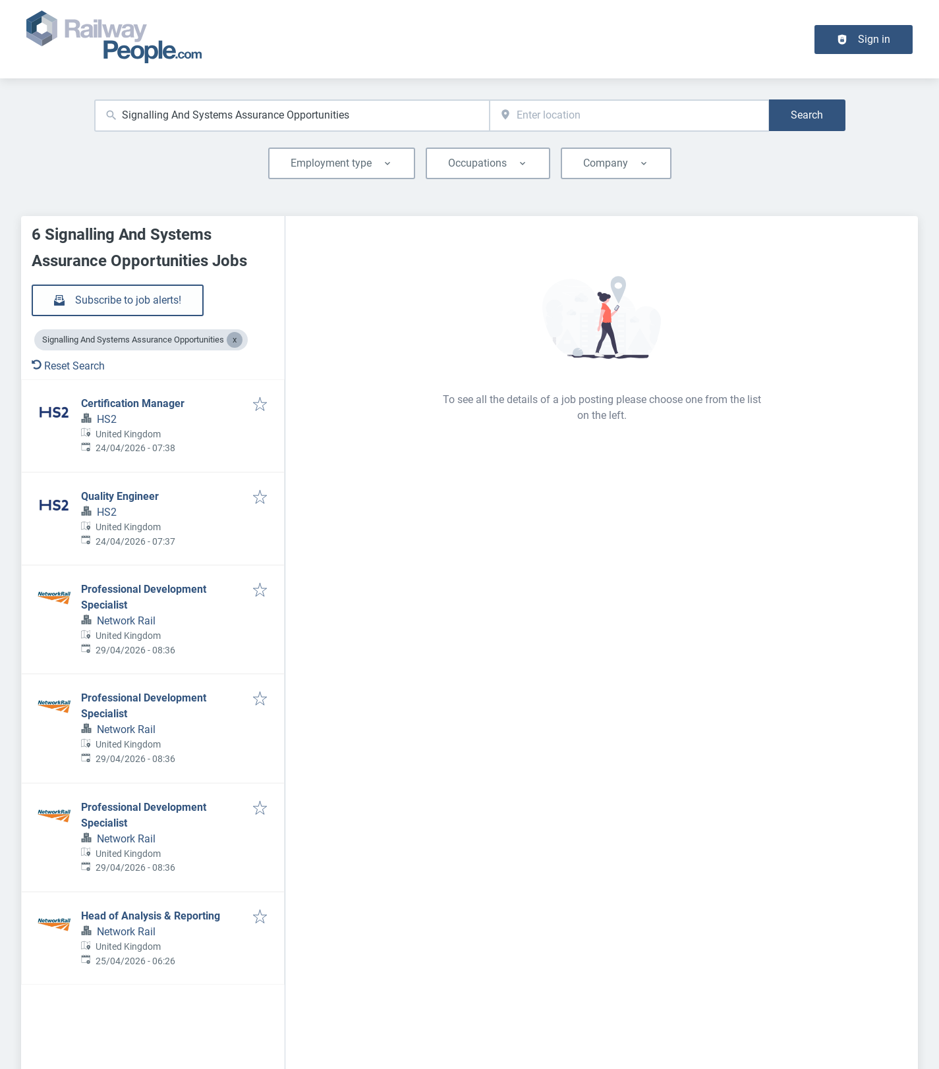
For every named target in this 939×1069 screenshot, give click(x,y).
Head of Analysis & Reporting (150, 916)
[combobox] (292, 115)
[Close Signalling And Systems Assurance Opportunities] (234, 340)
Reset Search (68, 366)
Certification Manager (133, 403)
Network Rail (126, 621)
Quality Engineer (120, 496)
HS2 (107, 419)
